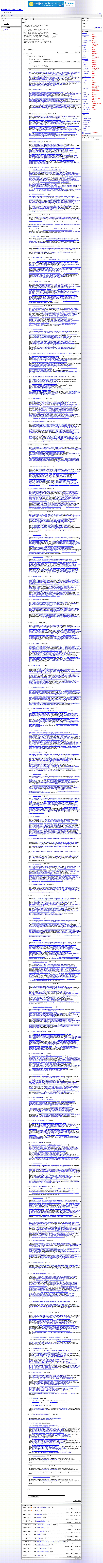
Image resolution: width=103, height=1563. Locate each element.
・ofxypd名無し (86, 122)
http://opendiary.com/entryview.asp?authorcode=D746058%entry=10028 (49, 602)
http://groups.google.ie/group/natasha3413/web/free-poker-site (61, 1042)
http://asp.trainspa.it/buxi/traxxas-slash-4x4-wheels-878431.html (48, 1446)
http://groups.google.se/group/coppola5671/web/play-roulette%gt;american (50, 550)
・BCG (84, 57)
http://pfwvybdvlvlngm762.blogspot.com (59, 388)
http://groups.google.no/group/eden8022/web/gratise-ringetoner (44, 930)
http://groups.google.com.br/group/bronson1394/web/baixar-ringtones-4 (52, 653)
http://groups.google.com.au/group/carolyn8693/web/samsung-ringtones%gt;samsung (53, 1018)
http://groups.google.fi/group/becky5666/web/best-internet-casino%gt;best (50, 1068)
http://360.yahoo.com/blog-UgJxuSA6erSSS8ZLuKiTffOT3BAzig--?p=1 (52, 1354)
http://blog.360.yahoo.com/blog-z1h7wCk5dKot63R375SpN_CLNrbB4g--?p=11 (42, 1388)
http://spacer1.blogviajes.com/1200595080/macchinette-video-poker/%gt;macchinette (55, 1079)
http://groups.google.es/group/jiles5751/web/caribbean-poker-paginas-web (55, 411)
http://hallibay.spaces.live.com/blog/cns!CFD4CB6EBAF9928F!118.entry (52, 360)
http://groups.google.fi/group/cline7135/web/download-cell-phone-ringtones (47, 1014)
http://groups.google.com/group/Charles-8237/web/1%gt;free (47, 84)
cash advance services (38, 1348)
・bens (84, 128)
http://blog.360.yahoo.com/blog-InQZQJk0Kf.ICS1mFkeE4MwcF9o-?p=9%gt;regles (52, 1377)
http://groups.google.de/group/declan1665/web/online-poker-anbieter (60, 822)
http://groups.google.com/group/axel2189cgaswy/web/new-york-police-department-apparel (51, 1295)
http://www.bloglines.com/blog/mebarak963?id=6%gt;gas (51, 1304)
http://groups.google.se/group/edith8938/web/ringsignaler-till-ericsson (52, 611)
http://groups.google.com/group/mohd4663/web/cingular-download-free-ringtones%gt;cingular (55, 157)
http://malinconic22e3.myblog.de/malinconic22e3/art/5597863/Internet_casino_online (52, 469)
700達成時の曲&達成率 (42, 1552)
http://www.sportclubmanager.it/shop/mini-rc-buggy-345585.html (49, 1443)
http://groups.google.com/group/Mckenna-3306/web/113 (45, 76)
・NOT (84, 101)
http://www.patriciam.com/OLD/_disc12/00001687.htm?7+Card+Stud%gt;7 (59, 269)
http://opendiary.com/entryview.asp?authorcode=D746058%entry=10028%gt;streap (54, 604)
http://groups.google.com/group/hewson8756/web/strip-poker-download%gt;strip (51, 547)
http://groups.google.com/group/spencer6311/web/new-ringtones (47, 92)
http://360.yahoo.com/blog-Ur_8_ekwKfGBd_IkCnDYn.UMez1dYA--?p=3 (53, 1368)
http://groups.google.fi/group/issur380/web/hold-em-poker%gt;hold (48, 1126)
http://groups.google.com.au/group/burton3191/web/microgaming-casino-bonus (51, 527)
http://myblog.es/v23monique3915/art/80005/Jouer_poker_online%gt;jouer (57, 969)
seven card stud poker (38, 1262)
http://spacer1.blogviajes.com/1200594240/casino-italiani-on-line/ (54, 1115)
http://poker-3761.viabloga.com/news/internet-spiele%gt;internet (54, 238)
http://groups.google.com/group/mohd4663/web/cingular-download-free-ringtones (53, 156)
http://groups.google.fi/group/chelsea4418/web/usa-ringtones (60, 929)
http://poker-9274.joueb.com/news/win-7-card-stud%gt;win (65, 870)
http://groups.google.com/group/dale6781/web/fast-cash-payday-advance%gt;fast (57, 887)
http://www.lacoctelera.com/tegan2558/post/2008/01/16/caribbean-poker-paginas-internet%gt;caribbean (54, 583)
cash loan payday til (37, 576)
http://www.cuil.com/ (39, 1408)
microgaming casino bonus (39, 466)
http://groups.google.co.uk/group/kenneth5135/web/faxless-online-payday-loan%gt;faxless (54, 426)
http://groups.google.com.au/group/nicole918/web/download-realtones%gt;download (52, 592)
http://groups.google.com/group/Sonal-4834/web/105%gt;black (51, 78)
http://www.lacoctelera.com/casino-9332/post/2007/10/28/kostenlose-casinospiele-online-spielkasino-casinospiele (48, 182)
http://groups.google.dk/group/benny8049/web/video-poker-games (48, 1043)
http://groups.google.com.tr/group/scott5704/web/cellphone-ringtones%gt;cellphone (52, 785)
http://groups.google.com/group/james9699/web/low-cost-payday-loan (61, 829)
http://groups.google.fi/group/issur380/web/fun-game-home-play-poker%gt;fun (58, 1124)
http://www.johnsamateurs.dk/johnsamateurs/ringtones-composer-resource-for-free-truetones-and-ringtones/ (44, 134)
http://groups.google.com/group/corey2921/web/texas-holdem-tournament (59, 504)
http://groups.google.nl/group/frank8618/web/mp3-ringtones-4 (44, 720)
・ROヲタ (84, 36)
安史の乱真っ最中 (41, 1522)
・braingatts (85, 124)
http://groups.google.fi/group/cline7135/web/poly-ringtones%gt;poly (49, 786)
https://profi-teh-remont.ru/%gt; (49, 1459)
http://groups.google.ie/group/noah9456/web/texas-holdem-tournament (49, 702)
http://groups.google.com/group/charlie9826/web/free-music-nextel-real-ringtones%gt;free (54, 990)
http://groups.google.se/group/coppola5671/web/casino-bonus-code (45, 538)
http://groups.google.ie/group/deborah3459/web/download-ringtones (58, 781)
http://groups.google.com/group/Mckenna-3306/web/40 (45, 80)
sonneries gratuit (37, 940)
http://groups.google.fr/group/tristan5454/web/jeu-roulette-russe (44, 1222)
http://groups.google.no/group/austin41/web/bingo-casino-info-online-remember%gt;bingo (47, 1167)
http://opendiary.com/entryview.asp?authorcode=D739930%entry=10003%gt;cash (53, 392)
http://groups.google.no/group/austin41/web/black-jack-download (57, 1174)
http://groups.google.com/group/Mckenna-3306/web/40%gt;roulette (64, 82)
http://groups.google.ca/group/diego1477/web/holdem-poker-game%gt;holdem (51, 1077)
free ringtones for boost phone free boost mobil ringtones (46, 1337)
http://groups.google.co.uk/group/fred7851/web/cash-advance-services (57, 346)
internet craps (36, 1219)
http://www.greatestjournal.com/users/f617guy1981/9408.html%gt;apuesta (50, 474)
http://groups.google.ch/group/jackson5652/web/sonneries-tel (62, 572)
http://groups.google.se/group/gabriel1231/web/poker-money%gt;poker (49, 678)
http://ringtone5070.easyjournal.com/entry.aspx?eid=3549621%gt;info (63, 320)
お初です (39, 1556)
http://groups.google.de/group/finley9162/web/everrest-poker (44, 832)
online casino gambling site (39, 1031)
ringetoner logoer (37, 863)
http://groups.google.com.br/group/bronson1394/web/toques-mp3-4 (48, 913)
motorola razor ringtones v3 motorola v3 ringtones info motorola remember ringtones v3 (54, 838)
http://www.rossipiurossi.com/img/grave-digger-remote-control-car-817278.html (51, 1434)
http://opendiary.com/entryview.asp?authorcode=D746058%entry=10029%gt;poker (54, 595)
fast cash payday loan (37, 141)
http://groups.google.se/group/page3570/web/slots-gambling (46, 1144)
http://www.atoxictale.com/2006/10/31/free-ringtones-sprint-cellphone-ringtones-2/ (58, 129)
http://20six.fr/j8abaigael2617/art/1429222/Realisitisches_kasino (47, 457)
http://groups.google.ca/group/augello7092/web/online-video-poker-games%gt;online (54, 1228)
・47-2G (84, 42)
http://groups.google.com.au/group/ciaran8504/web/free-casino (47, 765)
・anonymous (85, 34)
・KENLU (84, 96)
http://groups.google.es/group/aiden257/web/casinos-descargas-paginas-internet (49, 760)
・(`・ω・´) (85, 51)
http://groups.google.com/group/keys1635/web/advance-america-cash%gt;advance (52, 108)
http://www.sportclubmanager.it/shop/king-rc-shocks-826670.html (48, 1433)
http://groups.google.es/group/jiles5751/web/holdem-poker (55, 407)
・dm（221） (5, 29)
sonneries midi (36, 918)
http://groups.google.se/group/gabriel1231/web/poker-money (46, 677)
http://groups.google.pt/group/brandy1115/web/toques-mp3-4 (44, 826)
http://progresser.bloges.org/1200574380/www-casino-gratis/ (44, 1101)
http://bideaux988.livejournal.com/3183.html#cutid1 (54, 997)
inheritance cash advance (39, 884)
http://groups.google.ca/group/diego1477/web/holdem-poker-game (48, 1076)
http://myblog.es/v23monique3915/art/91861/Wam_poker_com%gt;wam (56, 977)
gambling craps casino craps (39, 69)
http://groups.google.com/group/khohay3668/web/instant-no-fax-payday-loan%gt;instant (53, 334)
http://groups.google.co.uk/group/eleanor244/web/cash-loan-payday (45, 453)
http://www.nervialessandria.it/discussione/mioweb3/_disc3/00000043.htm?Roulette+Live (53, 284)
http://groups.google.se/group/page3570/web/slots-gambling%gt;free (48, 1146)
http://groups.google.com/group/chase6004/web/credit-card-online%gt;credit (54, 228)
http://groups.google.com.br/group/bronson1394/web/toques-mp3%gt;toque (58, 610)
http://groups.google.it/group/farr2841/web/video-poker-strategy (59, 1149)
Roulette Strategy (37, 281)
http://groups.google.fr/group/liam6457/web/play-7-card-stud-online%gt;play (51, 1243)
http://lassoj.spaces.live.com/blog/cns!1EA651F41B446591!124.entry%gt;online (48, 367)
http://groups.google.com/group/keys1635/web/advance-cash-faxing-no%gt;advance (55, 100)
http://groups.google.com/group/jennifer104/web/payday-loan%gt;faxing (49, 152)
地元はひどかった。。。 (43, 1546)
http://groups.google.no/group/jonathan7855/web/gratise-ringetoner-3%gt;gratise (54, 1011)
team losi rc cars (37, 1423)
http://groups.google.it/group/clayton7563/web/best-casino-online (62, 438)
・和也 (84, 92)
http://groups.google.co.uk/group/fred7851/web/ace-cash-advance (45, 332)
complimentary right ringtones (40, 961)
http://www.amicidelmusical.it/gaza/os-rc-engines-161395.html (47, 1430)
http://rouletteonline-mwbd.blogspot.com (41, 386)
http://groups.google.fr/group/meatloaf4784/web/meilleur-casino (47, 209)
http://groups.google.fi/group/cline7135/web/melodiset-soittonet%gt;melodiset (60, 1188)
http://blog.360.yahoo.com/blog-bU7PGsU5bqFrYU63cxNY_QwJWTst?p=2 (56, 1322)
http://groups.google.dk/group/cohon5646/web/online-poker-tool (52, 1180)
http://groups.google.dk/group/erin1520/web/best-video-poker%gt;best (56, 738)
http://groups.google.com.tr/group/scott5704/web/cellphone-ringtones (55, 782)
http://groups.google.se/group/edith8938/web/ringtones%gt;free (56, 759)
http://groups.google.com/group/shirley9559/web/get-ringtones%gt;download (50, 145)
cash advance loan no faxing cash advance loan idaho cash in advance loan (51, 1301)
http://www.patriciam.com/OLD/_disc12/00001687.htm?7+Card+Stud (63, 268)
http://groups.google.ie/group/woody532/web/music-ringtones (46, 710)
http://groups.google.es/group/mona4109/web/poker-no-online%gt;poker (51, 418)
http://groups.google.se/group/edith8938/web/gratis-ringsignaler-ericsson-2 (56, 615)
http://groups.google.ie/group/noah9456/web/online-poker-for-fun (45, 690)
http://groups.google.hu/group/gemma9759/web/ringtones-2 (46, 903)
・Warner (84, 114)
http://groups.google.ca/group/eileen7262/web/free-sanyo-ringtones (48, 655)
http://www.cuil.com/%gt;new (40, 1409)
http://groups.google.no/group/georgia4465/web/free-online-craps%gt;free (51, 1200)
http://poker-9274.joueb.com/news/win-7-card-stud (48, 871)
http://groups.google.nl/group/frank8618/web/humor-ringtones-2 (47, 1035)
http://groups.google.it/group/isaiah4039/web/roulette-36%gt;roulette (48, 1152)
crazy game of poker (38, 1142)
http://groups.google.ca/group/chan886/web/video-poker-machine (47, 505)
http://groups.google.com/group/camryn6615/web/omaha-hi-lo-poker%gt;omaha (58, 1265)
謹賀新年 (11, 15)
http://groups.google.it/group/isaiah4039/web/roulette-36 (52, 1151)
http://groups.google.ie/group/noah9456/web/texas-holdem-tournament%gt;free (54, 704)
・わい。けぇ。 (86, 71)
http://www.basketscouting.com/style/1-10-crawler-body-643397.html (49, 1428)
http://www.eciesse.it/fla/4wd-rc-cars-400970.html (44, 1441)
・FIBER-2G (85, 60)
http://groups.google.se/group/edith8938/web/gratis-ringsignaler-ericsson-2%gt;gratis (52, 617)
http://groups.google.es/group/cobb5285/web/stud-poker (51, 451)
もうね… (39, 1539)
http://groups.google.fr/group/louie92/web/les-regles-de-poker (66, 1227)
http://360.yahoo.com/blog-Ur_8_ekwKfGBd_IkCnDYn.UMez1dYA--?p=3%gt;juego (54, 1367)
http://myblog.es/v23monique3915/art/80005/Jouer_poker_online (54, 968)
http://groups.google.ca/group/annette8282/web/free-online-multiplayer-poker (48, 401)
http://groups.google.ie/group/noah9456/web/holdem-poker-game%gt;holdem (55, 696)
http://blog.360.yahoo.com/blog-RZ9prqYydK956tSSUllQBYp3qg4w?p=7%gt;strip (52, 1353)
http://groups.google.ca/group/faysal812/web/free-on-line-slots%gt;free (49, 1063)
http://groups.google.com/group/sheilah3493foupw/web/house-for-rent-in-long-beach (54, 1289)
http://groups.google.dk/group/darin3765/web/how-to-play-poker (47, 625)
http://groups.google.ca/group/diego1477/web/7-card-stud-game (56, 1109)
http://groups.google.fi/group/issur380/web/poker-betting (43, 1133)
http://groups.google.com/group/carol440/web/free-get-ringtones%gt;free (60, 313)
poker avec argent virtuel (39, 1240)
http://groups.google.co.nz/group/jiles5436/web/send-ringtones (51, 908)
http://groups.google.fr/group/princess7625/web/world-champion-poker (57, 1257)
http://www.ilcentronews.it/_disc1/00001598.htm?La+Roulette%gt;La (56, 297)
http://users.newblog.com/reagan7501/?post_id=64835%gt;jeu (56, 569)
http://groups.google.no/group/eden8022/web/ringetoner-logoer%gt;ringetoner (51, 879)
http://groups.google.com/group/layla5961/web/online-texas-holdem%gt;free (58, 1171)
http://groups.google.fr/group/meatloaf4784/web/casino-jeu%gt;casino (63, 200)
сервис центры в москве (39, 1455)
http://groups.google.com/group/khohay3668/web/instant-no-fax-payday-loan (50, 336)
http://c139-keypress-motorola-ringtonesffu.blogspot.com (45, 356)
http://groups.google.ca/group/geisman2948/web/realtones (59, 546)
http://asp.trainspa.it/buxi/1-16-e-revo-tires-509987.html (45, 1445)
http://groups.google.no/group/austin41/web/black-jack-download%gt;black (61, 1172)
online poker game (37, 752)
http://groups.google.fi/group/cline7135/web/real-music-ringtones (45, 804)
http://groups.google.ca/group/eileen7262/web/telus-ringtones (66, 958)
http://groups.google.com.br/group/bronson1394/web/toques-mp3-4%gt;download (53, 911)
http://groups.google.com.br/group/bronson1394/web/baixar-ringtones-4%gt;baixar (52, 652)
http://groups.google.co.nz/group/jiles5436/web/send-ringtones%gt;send (49, 909)
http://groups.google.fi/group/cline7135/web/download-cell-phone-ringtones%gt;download (54, 1012)
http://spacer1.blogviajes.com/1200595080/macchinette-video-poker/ (48, 1081)
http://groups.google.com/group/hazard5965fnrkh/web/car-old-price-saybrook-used (53, 1286)
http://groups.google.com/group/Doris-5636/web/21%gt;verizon (60, 73)
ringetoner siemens (37, 895)
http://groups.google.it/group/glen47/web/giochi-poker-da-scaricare (62, 1129)
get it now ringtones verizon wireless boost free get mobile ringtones (49, 376)
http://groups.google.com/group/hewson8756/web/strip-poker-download (54, 548)
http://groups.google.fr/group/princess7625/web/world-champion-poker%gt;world (61, 1256)
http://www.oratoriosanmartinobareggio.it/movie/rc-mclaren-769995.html (49, 1448)
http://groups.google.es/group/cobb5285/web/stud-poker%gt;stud (48, 452)
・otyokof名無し (86, 120)
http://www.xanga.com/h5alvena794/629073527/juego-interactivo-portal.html (55, 408)
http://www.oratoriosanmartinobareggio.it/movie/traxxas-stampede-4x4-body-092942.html (43, 1426)
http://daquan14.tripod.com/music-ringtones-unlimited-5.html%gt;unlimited (50, 1343)
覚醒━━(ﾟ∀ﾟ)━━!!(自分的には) (45, 1525)
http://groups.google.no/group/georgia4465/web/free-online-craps (47, 1201)
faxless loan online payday (39, 421)
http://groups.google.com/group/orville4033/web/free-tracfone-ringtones (58, 102)
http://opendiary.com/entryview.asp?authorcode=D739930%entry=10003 (52, 394)
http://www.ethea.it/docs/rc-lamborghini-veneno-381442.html (47, 1449)
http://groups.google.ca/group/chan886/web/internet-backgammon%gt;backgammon (52, 521)
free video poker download (39, 488)
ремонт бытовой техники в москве (41, 1477)
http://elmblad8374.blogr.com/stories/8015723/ (43, 1065)
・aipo (84, 64)
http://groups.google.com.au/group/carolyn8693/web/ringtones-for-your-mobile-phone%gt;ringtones (56, 1020)
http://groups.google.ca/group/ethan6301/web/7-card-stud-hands (47, 514)
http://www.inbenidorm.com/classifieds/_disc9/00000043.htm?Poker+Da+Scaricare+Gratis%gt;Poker (53, 273)
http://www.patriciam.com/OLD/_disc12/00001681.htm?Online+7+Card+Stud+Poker (52, 259)
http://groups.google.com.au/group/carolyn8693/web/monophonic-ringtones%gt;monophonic (54, 967)
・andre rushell (86, 111)
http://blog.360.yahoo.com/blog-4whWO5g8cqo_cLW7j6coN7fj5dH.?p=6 (55, 1378)
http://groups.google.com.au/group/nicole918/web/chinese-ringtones (46, 579)
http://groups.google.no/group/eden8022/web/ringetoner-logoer (58, 878)
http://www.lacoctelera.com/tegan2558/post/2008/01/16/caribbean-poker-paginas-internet (53, 585)
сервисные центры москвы (39, 1465)
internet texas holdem (38, 1074)
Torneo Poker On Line (38, 257)
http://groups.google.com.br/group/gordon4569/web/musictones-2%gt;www (51, 942)
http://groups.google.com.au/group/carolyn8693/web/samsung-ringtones (49, 1016)
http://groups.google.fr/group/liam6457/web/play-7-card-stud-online (51, 1244)
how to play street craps (38, 194)
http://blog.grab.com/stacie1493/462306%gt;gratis (44, 566)
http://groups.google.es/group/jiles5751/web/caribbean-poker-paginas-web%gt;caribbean (48, 413)
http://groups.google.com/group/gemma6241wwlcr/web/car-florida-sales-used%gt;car (54, 1276)
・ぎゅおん (85, 66)
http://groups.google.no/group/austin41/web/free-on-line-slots (57, 1215)
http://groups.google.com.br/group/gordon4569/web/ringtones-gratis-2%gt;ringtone (53, 898)
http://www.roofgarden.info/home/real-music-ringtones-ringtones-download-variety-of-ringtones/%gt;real (47, 123)
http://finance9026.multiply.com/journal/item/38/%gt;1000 (47, 169)
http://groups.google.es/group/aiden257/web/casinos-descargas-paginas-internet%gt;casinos (47, 763)
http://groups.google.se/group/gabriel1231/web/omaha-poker (64, 676)
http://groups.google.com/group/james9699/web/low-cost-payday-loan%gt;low (51, 830)
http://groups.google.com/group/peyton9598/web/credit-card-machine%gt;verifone (57, 248)
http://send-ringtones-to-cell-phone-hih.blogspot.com (51, 363)
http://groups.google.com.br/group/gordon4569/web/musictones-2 (48, 943)
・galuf (84, 45)
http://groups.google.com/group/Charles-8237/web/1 (53, 83)
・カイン (84, 38)
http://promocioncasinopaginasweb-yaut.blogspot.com (45, 379)
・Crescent (85, 73)
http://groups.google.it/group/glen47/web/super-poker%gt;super (47, 811)
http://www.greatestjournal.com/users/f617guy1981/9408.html (62, 473)
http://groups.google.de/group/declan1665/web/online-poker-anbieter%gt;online (51, 824)
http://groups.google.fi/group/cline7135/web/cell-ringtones (46, 776)
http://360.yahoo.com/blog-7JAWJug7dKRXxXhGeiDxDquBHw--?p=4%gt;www (51, 1316)
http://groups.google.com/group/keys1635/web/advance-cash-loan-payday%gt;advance (53, 96)
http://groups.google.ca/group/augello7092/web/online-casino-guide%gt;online (51, 1235)
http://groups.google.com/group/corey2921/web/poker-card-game (54, 524)
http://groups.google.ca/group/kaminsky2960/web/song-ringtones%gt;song (50, 741)
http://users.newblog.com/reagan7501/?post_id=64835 (64, 568)
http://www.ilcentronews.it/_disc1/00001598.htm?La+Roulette (62, 296)
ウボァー (39, 1535)
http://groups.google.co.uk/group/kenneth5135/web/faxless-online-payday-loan (51, 424)
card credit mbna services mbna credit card (43, 246)
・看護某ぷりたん (86, 40)
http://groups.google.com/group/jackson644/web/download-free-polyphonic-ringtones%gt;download (56, 148)
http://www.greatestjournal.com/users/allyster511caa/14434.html (45, 671)
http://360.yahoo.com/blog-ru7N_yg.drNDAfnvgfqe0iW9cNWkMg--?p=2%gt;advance (52, 1332)
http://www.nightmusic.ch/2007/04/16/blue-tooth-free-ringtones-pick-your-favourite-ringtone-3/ (54, 116)
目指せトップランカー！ (12, 10)
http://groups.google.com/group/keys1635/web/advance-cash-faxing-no (46, 99)
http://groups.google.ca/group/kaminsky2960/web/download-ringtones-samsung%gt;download (55, 733)
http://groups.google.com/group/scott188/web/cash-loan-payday (47, 447)
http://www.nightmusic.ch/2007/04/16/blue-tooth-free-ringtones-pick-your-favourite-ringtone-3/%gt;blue (54, 119)
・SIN (83, 86)
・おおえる (85, 59)
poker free (35, 622)
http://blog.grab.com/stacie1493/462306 (65, 565)
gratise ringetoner (37, 774)
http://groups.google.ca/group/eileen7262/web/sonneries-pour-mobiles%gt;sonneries (54, 920)
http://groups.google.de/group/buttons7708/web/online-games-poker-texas (53, 1177)
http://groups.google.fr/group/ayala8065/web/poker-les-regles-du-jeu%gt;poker (55, 1247)
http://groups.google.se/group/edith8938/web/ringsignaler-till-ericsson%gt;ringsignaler (53, 613)
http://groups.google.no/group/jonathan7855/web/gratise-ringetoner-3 (48, 1009)
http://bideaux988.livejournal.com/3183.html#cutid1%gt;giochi (47, 999)
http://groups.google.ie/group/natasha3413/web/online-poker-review (45, 754)
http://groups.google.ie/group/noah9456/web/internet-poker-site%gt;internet (56, 694)
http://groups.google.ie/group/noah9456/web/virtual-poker (46, 700)
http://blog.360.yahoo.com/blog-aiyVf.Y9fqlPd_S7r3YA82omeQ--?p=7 (53, 1383)
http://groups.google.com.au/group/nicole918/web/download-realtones (58, 589)
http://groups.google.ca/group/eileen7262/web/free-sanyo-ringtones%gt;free (53, 657)
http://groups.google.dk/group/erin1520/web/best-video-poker (57, 737)
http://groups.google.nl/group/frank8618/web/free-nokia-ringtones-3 (57, 716)
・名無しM (85, 68)
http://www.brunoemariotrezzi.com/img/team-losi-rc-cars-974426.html (55, 1452)
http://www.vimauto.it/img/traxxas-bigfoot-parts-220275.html (48, 1440)
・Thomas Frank (86, 118)
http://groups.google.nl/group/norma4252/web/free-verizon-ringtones (60, 802)
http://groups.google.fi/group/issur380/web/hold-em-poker (43, 1127)
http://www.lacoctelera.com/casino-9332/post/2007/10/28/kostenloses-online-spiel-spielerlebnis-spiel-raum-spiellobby (45, 188)
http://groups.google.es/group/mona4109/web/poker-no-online (55, 416)
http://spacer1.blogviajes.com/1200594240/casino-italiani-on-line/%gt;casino (61, 1114)
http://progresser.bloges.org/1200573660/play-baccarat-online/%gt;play (61, 1091)
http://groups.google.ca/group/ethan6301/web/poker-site (62, 632)
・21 (83, 82)
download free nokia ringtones (39, 113)
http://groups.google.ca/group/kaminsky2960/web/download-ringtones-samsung (48, 732)
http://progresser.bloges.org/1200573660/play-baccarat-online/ (54, 1092)
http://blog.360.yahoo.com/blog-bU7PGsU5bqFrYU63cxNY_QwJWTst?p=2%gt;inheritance (54, 1323)
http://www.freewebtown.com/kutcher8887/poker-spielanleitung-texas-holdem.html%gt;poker (52, 1103)
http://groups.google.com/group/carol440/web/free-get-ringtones (63, 312)
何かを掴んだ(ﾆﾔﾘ (41, 1532)
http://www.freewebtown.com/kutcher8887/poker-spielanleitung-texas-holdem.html (49, 1104)
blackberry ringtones (37, 89)
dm (6, 15)
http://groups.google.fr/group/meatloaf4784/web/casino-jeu (47, 201)
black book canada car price (39, 1273)
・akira (84, 49)
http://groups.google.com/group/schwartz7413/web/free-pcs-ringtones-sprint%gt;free (56, 842)
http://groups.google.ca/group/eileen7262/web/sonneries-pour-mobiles (53, 921)
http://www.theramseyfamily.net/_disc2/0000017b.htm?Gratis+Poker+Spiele (45, 264)
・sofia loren (85, 113)
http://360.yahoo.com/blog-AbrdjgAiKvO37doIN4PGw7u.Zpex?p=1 (48, 1362)
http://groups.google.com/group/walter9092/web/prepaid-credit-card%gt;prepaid (51, 252)
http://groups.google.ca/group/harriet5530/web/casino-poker (54, 639)
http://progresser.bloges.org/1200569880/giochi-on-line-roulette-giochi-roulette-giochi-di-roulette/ (53, 1083)
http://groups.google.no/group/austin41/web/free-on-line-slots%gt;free (55, 1216)
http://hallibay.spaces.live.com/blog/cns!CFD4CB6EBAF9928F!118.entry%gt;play (52, 359)
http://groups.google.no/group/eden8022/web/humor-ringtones (47, 605)
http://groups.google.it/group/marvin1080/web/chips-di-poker (44, 196)
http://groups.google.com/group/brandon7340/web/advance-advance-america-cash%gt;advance (55, 1193)
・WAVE (84, 80)
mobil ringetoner (37, 796)
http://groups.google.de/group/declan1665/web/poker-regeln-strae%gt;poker (50, 846)
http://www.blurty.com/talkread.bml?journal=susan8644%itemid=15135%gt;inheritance (57, 1307)
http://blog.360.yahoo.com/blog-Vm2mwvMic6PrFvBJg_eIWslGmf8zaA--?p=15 (51, 1358)
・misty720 (85, 88)
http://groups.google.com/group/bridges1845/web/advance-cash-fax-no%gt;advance (52, 341)
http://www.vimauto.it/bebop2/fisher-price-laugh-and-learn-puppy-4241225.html (45, 1419)
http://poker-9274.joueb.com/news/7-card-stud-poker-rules (57, 907)
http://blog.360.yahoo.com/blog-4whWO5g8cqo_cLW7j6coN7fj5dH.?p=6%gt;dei (58, 1380)
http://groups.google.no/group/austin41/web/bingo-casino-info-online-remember (51, 1165)
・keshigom (85, 103)
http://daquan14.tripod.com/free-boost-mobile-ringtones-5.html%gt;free (50, 1341)
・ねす (84, 105)
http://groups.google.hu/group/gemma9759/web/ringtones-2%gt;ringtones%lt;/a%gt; (52, 902)
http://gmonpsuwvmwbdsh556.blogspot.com (42, 370)
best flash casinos (36, 214)
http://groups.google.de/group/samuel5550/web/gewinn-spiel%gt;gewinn (61, 218)
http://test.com (37, 1400)
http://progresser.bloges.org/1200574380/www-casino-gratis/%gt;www (50, 1099)
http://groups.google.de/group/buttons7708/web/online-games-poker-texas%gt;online (52, 1176)
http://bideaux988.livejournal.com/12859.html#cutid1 (42, 1000)
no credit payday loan (38, 329)
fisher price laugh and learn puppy (41, 1414)
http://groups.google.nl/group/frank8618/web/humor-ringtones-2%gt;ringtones (52, 1034)
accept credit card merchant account (41, 1312)
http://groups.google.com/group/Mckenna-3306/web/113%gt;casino (56, 74)
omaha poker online (37, 398)
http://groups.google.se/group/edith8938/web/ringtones (57, 758)
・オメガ (84, 99)
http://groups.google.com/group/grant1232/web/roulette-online (54, 461)
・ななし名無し (86, 107)
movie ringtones (37, 816)
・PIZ (83, 55)
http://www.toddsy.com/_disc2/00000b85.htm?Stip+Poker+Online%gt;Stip (50, 275)
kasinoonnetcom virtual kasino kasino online (43, 167)
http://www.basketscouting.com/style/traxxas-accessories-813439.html (49, 1439)
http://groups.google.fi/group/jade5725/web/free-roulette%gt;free (47, 1232)
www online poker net (38, 557)
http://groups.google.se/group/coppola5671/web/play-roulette (44, 552)
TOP (3, 15)
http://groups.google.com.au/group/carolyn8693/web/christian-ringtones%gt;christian (52, 987)
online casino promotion (38, 511)
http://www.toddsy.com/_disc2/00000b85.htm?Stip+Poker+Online (47, 276)
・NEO (84, 47)
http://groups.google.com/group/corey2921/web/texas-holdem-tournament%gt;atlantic (53, 503)
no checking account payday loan (41, 708)
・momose (85, 90)
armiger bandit (36, 236)
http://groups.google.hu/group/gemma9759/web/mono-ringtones (45, 646)
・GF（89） (5, 30)
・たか (84, 84)
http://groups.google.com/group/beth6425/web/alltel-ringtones (44, 308)
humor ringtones (37, 599)
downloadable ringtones (38, 687)
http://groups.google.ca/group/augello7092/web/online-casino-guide (55, 1234)
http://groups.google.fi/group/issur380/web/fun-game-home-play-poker (49, 1123)
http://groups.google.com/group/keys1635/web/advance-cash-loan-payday (54, 98)
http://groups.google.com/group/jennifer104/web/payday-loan (46, 154)
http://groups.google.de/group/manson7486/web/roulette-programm (48, 560)
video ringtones (36, 665)
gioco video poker (37, 1372)
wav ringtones (36, 730)
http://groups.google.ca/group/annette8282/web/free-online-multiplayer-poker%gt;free (53, 402)
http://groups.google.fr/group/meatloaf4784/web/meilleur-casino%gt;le (49, 208)
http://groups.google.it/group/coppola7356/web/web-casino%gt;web (55, 206)
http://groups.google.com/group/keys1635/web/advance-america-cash (58, 106)
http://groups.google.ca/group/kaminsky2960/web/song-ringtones (47, 740)
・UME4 (84, 33)
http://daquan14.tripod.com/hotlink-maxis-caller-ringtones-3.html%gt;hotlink (55, 1339)
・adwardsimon (86, 109)
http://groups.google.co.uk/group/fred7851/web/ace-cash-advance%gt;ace (51, 331)
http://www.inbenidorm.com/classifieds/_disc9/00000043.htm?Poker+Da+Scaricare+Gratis (44, 271)
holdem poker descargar (39, 1120)
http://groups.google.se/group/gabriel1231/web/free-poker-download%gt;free (52, 668)
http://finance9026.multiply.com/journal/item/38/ (43, 171)
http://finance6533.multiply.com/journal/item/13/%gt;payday (57, 230)
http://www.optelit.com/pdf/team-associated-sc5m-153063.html (47, 1429)
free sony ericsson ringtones (40, 1186)
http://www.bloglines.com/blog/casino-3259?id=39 (41, 476)
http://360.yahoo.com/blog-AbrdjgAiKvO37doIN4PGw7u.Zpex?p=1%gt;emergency (47, 1364)
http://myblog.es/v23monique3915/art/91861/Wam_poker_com (49, 979)
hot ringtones (36, 643)
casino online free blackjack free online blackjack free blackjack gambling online (52, 353)
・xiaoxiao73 (85, 116)
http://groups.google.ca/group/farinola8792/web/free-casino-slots (45, 491)
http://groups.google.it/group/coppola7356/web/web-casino (46, 207)
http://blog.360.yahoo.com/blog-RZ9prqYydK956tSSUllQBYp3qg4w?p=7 (49, 1350)
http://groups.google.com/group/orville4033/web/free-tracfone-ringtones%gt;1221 (53, 105)
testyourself (35, 1398)
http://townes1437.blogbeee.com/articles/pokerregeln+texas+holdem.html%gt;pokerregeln (54, 1111)
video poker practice (38, 1198)
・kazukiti (84, 62)
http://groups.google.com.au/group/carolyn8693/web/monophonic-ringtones (50, 964)
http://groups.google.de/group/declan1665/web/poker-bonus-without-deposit (50, 819)
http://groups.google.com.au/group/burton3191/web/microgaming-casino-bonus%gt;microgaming (55, 530)
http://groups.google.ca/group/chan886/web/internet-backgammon (51, 520)
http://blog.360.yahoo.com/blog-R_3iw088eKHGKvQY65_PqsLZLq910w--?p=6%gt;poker (53, 1393)
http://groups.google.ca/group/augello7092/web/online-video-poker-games (55, 1229)
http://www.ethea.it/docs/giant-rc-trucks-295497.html (45, 1451)
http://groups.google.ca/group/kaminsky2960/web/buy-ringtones (50, 746)
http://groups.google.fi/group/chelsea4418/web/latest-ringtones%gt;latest (51, 924)
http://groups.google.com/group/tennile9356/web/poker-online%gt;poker (53, 217)
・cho (83, 75)
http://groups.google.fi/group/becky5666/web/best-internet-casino (47, 1069)
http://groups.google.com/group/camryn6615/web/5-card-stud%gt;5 (53, 1268)
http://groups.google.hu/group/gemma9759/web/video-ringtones (44, 866)
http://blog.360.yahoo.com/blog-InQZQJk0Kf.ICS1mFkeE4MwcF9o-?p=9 (49, 1375)
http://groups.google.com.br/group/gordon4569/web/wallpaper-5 (47, 873)
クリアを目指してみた (42, 1549)
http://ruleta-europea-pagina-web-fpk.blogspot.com (41, 382)
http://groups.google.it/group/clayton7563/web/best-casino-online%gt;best (60, 439)
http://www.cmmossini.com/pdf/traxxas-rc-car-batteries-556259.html (48, 1442)
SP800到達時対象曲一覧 (43, 1508)
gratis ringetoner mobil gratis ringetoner (42, 1007)
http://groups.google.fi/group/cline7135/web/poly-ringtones (43, 787)
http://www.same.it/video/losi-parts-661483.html (44, 1447)
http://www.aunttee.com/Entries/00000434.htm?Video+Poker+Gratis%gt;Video (48, 300)
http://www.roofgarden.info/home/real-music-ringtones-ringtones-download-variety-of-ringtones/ (55, 121)
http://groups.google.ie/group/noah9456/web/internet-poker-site (56, 693)
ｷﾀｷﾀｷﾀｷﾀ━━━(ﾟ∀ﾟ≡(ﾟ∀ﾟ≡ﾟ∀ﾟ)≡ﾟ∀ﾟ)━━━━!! (50, 1542)
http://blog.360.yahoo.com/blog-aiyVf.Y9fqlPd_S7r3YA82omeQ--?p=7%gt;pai (51, 1382)
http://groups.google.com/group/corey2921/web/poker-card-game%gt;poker (50, 525)
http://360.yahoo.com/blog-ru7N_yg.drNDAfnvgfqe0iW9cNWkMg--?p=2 (49, 1329)
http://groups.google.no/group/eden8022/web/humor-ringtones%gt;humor (50, 607)
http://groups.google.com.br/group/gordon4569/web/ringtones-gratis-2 (51, 899)
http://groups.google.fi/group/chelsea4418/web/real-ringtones (65, 649)
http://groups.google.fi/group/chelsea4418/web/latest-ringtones (44, 925)
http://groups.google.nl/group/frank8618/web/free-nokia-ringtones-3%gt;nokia (59, 718)
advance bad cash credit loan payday (42, 983)
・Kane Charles (86, 126)
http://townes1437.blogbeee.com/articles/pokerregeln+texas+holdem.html (53, 1110)
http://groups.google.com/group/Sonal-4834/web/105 (44, 79)
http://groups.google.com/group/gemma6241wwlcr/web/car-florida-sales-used (56, 1277)
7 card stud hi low (37, 535)
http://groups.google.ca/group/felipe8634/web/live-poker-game (47, 1055)
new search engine (37, 1405)
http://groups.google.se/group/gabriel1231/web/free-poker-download (55, 669)
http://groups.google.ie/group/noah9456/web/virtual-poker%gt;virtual (58, 699)
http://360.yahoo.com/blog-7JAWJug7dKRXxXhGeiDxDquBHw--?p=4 (48, 1315)
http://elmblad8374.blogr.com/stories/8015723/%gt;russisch (56, 1066)
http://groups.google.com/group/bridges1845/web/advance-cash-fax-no (49, 338)
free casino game (37, 444)
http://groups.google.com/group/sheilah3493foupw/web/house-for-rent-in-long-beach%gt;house (55, 1290)
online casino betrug (38, 1053)
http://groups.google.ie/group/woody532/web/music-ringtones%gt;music (49, 712)
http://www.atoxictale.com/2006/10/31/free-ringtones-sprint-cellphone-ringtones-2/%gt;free (54, 132)
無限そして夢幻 (40, 1529)
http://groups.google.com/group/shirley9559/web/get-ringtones (47, 144)
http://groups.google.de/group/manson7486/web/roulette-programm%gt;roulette (52, 559)
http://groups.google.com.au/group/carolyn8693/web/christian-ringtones (46, 986)
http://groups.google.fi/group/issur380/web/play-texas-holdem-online (53, 1155)
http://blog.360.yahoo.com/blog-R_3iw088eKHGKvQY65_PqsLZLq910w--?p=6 (48, 1390)
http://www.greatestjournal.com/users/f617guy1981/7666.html (64, 485)
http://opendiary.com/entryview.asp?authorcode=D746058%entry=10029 (49, 593)
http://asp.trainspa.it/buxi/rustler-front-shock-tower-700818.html (47, 1431)
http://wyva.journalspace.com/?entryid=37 (69, 769)
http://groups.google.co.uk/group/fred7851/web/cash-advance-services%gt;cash (51, 348)
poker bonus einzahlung (38, 1097)
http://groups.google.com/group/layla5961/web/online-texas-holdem (58, 1170)
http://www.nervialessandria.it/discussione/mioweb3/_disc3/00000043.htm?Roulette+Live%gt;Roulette (48, 286)
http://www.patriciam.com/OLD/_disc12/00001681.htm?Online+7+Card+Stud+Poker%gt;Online (55, 262)
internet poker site (37, 1163)
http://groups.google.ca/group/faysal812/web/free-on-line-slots (56, 1062)
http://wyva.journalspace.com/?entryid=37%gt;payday (45, 770)
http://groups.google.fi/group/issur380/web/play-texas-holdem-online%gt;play (50, 1154)
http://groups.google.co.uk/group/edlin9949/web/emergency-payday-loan (51, 342)
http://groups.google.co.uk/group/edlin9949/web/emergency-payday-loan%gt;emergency (53, 343)
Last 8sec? (39, 1515)
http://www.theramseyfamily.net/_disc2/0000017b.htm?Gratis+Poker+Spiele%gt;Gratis (50, 266)
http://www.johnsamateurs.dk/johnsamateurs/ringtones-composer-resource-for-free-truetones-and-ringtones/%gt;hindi (47, 137)
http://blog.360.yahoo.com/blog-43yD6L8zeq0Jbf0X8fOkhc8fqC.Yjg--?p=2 (59, 1326)
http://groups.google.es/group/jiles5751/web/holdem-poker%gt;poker (59, 405)
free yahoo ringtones (38, 305)
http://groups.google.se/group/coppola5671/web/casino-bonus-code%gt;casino (52, 537)
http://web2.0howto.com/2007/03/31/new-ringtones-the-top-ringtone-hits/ (47, 126)
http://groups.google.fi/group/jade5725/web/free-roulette (61, 1233)
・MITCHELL (85, 94)
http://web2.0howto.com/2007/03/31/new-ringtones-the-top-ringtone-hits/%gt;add (51, 128)
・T (83, 53)
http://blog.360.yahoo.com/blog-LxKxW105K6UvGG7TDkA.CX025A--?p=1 (50, 1321)
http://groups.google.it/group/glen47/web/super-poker (56, 810)
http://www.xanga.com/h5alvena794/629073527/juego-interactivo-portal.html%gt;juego (53, 410)
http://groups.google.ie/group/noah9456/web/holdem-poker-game (49, 696)
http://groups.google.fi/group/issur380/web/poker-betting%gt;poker (56, 1132)
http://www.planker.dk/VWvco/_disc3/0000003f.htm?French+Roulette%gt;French (49, 288)
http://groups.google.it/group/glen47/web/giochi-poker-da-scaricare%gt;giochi (51, 1130)
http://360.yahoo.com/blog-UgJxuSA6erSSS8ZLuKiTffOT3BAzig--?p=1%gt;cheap (52, 1356)
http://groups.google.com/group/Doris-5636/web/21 (41, 72)
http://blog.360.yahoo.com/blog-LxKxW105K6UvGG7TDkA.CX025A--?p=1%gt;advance (49, 1319)
